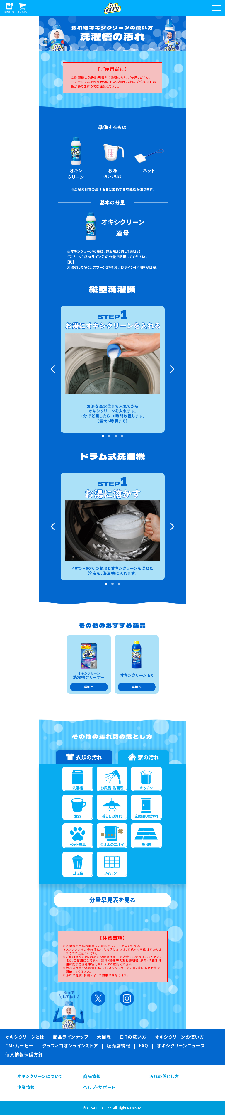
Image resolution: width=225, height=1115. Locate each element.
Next (171, 369)
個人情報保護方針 (24, 1055)
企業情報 (26, 1087)
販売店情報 (118, 1046)
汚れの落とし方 (164, 1076)
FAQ (143, 1046)
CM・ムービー (19, 1046)
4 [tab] (122, 436)
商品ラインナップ (70, 1037)
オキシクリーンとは (25, 1037)
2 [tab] (109, 436)
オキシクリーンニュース (181, 1046)
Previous (53, 369)
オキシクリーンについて (39, 1076)
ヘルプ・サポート (99, 1087)
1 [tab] (103, 436)
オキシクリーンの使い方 (179, 1037)
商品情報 (92, 1076)
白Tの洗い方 (133, 1037)
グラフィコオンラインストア (70, 1046)
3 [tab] (116, 436)
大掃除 (104, 1037)
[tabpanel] (113, 369)
